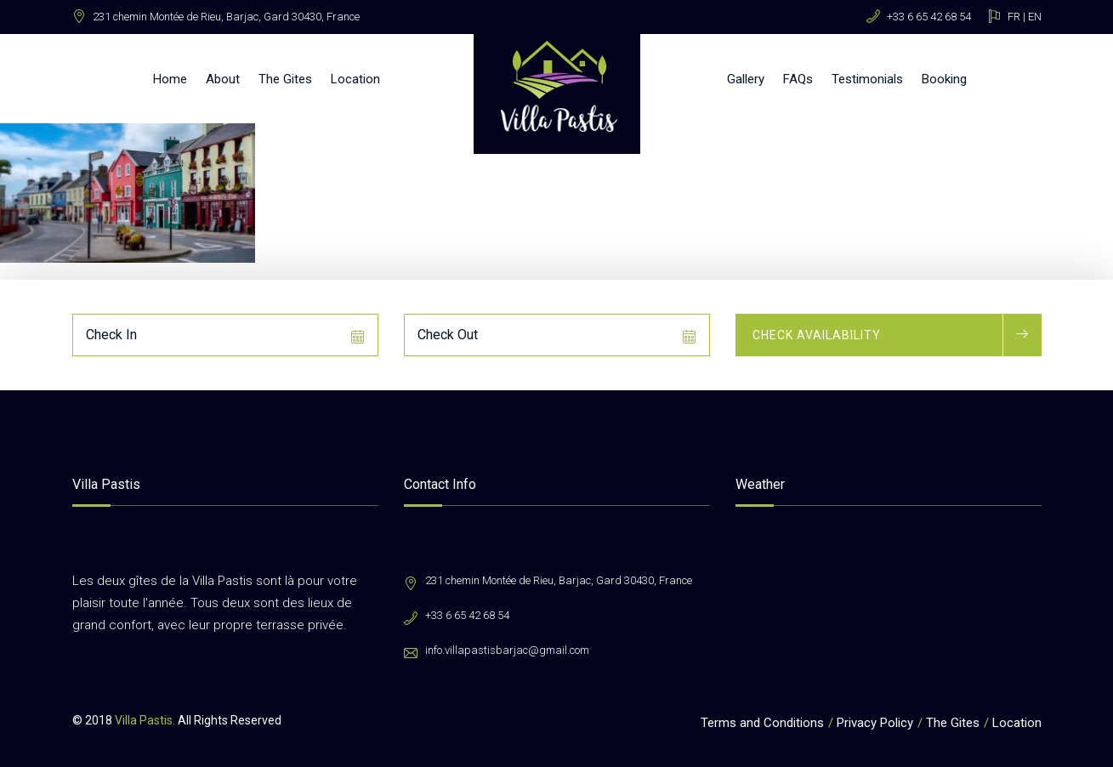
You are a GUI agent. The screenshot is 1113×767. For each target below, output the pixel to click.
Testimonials (867, 79)
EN (1035, 16)
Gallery (745, 79)
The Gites (285, 79)
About (223, 79)
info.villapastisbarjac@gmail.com (507, 650)
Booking (944, 79)
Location (355, 79)
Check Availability (816, 335)
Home (170, 79)
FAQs (798, 79)
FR (1014, 16)
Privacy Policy (875, 722)
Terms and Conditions (762, 722)
